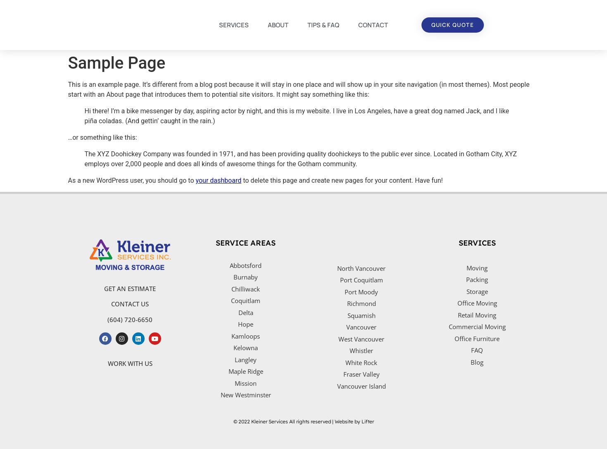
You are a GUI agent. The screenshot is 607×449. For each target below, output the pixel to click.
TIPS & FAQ (323, 25)
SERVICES (234, 25)
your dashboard (219, 180)
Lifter (368, 421)
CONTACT (373, 25)
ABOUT (278, 25)
